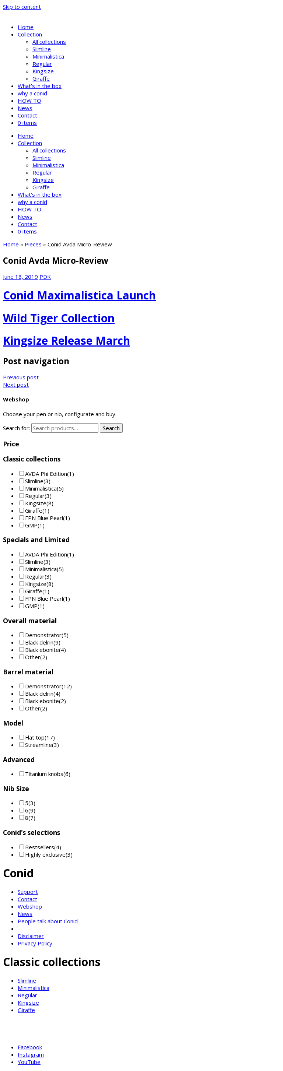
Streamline (38, 744)
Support (28, 891)
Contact (27, 115)
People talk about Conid (48, 921)
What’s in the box (40, 85)
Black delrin (39, 642)
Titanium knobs (44, 773)
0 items (27, 122)
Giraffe (41, 78)
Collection (30, 34)
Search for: (16, 428)
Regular (42, 63)
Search (111, 428)
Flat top (35, 737)
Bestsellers (39, 847)
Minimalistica (48, 56)
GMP (31, 525)
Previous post (21, 377)
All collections (49, 41)
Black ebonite (42, 649)
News (25, 108)
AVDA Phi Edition (46, 473)
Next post (16, 384)
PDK (45, 276)
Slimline (41, 49)
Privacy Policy (35, 943)
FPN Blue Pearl (44, 518)
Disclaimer (31, 936)
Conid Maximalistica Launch (79, 295)
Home (26, 27)
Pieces (33, 244)
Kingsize (43, 71)
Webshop (30, 906)
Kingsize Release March (66, 340)
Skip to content (22, 6)
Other (32, 657)
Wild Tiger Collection (59, 318)
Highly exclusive (45, 854)
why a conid (32, 93)
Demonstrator (43, 635)
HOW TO (29, 100)
